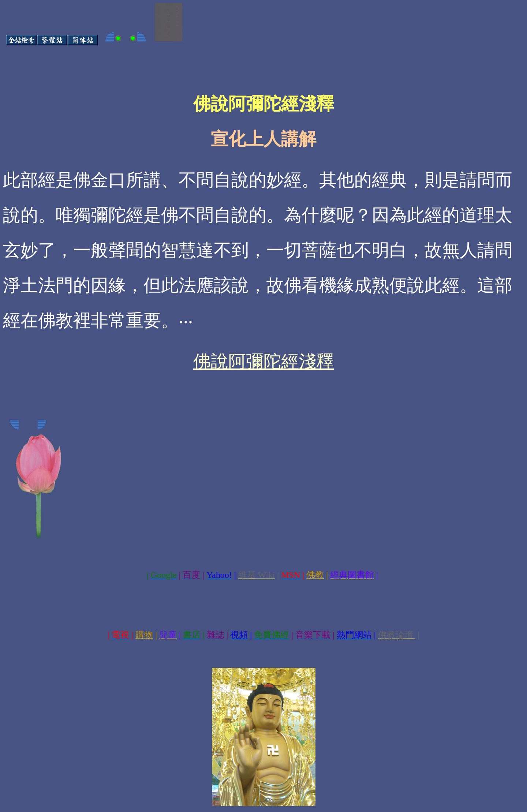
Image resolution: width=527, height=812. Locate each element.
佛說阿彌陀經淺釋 (263, 361)
